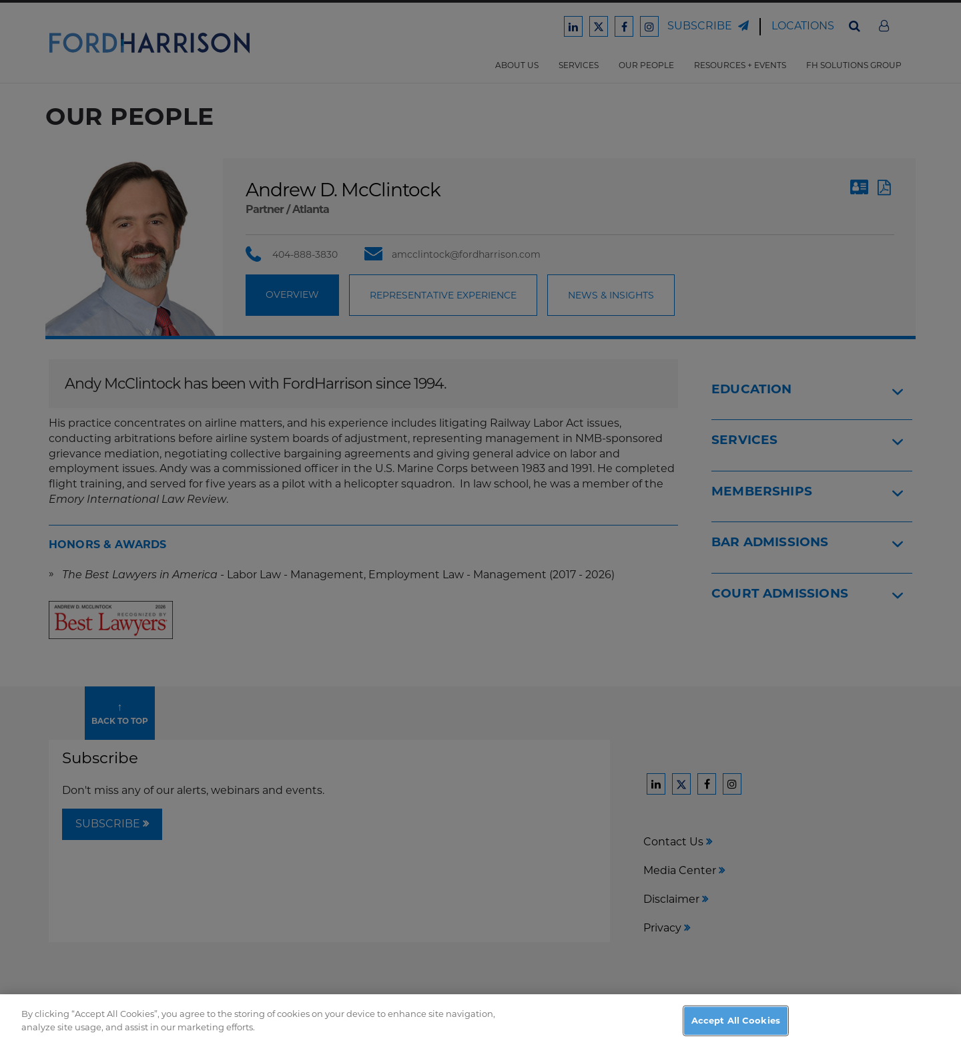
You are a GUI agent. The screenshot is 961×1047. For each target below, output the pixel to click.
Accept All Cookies (735, 1032)
